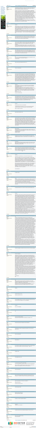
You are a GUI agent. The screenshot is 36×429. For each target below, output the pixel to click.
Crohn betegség (3, 7)
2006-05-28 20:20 (9, 146)
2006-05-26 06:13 (9, 127)
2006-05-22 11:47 (9, 95)
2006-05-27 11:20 (9, 140)
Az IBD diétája (2, 10)
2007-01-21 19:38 (9, 298)
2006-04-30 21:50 (9, 6)
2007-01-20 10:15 (9, 171)
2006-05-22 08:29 (9, 83)
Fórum (16, 5)
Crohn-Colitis (19, 5)
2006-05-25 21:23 (9, 116)
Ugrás (6, 427)
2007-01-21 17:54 (9, 292)
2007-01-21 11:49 (9, 252)
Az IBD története (3, 12)
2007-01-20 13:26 (9, 186)
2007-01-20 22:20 (9, 215)
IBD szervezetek (3, 11)
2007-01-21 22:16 (9, 397)
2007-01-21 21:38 (9, 338)
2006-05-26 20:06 (9, 134)
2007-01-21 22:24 (9, 414)
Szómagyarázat (3, 13)
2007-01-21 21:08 (9, 315)
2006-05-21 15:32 (9, 55)
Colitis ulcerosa (3, 8)
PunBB (35, 426)
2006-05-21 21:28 (9, 72)
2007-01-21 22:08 (9, 379)
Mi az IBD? (2, 6)
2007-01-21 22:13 (9, 391)
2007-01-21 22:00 (9, 361)
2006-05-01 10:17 (9, 23)
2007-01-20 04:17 (9, 153)
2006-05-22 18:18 (9, 102)
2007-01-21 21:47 (9, 344)
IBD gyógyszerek (3, 9)
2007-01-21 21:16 (9, 321)
